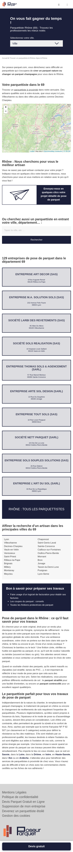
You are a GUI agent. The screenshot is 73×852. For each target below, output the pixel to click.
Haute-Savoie (62, 754)
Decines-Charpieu (13, 546)
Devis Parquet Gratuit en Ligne (23, 801)
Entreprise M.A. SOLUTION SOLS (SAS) (36, 297)
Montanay (9, 570)
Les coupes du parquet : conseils (27, 601)
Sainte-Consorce (46, 546)
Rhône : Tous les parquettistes (36, 509)
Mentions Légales (14, 792)
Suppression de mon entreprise (23, 806)
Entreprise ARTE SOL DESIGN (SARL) (36, 391)
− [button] (6, 111)
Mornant (42, 556)
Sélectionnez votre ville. (22, 38)
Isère (48, 754)
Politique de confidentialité (20, 797)
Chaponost (43, 539)
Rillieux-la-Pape (12, 560)
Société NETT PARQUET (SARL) (36, 437)
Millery (7, 567)
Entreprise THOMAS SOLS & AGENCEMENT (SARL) (36, 368)
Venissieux (9, 553)
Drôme (37, 754)
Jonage (41, 563)
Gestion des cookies (16, 815)
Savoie (5, 754)
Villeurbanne (10, 542)
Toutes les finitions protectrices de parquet (31, 605)
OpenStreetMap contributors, (53, 151)
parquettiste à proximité (26, 90)
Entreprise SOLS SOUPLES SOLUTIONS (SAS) (36, 460)
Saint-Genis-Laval (47, 542)
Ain (10, 758)
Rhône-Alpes (35, 58)
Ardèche (24, 758)
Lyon (6, 539)
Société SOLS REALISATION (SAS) (36, 343)
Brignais (8, 563)
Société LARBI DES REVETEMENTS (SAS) (36, 320)
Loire (22, 754)
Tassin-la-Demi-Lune (48, 567)
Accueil (5, 58)
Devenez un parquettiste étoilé (23, 811)
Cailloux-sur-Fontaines (49, 549)
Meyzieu (8, 574)
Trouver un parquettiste (19, 58)
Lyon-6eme (43, 574)
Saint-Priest (10, 556)
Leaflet (32, 151)
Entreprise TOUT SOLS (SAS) (36, 414)
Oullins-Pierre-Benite (48, 553)
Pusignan (42, 570)
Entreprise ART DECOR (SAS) (36, 274)
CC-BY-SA (66, 151)
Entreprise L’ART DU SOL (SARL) (36, 483)
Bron (40, 560)
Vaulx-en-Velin (11, 549)
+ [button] (6, 107)
